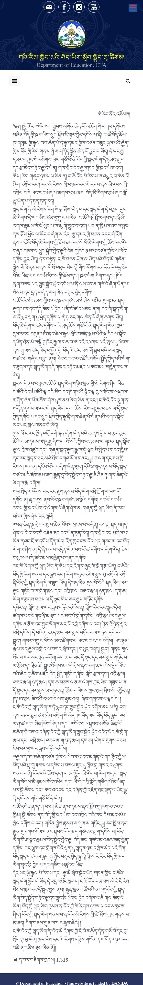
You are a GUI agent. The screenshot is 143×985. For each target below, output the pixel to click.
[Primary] (14, 81)
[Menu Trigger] (133, 8)
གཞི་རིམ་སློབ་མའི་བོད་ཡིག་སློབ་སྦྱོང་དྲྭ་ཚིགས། (72, 57)
